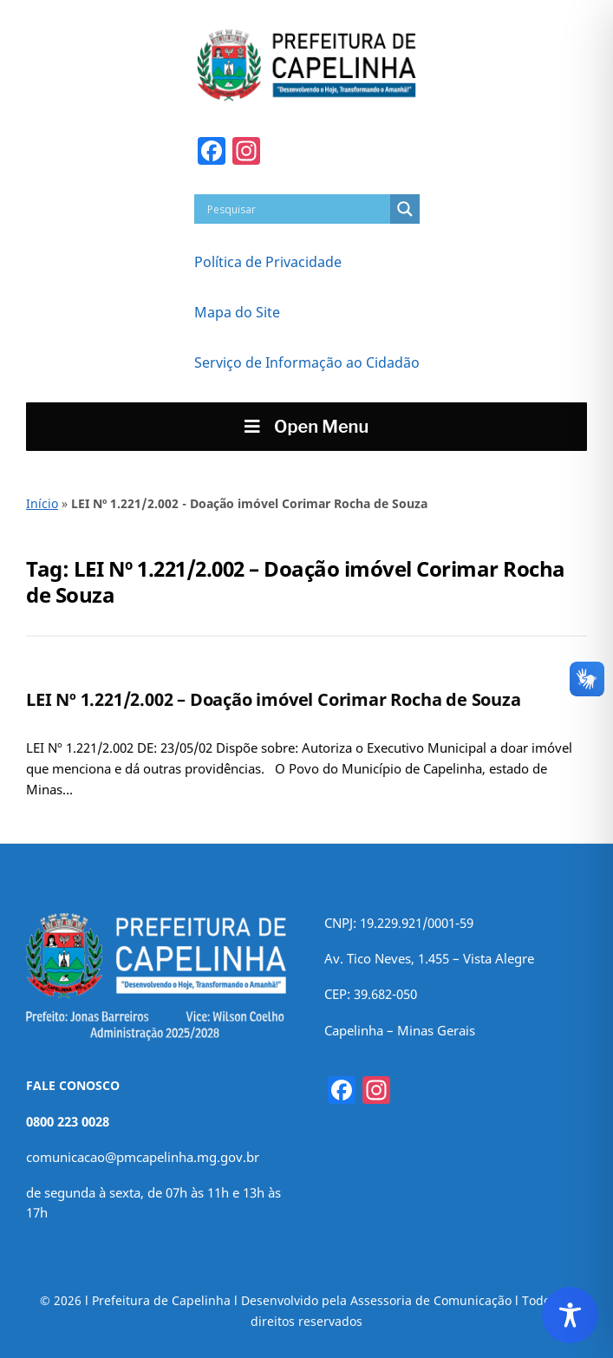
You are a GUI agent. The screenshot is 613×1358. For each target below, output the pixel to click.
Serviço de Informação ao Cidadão (307, 362)
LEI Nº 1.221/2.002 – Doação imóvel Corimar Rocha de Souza (273, 699)
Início (42, 503)
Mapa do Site (237, 312)
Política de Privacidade (268, 261)
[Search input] (296, 209)
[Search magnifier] (405, 209)
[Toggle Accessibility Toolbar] (570, 1315)
